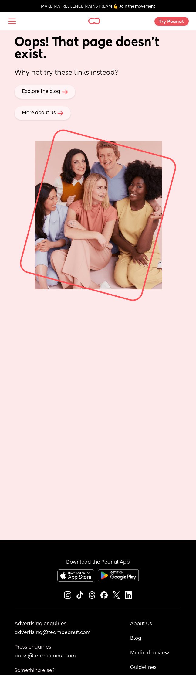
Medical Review (149, 653)
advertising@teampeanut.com (53, 632)
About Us (141, 624)
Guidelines (143, 667)
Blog (135, 638)
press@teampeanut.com (45, 656)
